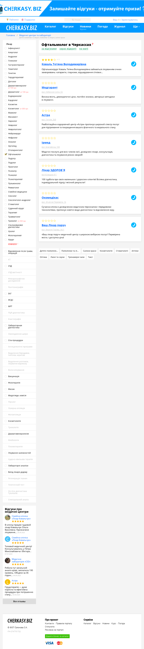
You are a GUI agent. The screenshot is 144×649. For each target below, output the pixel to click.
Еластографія (14, 319)
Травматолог (14, 216)
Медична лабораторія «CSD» (21, 560)
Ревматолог (13, 187)
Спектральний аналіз (18, 499)
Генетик (12, 73)
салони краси (60, 37)
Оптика (43, 257)
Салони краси (89, 250)
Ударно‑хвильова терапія (20, 459)
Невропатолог (15, 129)
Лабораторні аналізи (18, 465)
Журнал (83, 29)
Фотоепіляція (14, 414)
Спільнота (49, 626)
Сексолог (12, 196)
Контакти (49, 623)
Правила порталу (64, 623)
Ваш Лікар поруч (54, 225)
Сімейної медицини (17, 191)
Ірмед (46, 142)
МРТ (10, 306)
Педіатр (12, 158)
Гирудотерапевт (16, 77)
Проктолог (13, 166)
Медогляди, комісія (17, 395)
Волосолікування (16, 370)
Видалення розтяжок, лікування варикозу (18, 362)
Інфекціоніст (14, 48)
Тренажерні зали (76, 257)
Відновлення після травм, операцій (20, 252)
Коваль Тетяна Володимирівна (64, 64)
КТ (9, 259)
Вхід (115, 19)
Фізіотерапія (14, 382)
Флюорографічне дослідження (16, 279)
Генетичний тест (16, 484)
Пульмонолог (14, 183)
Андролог (12, 56)
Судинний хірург (16, 208)
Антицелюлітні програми (20, 346)
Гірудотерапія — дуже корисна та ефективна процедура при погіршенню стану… (19, 591)
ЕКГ (9, 293)
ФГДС (10, 300)
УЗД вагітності (15, 272)
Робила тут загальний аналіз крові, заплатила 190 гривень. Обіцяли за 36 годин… (19, 571)
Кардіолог (13, 100)
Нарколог (12, 121)
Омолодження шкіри (18, 334)
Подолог (12, 162)
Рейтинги (14, 19)
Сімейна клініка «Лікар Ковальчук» (21, 517)
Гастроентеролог (16, 65)
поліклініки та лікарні (47, 37)
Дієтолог (12, 81)
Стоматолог (13, 204)
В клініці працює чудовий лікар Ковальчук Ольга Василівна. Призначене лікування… (18, 528)
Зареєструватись (129, 19)
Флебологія (13, 440)
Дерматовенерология (18, 433)
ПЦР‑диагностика (16, 312)
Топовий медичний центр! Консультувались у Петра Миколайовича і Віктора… (18, 549)
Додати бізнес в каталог (57, 636)
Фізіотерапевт (15, 235)
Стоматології (122, 250)
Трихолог (12, 221)
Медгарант (50, 87)
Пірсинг (12, 401)
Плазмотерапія (15, 446)
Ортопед (12, 146)
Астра (14, 580)
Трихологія (13, 427)
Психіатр (12, 171)
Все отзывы (19, 601)
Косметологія (14, 421)
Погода (102, 26)
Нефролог (12, 137)
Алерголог (13, 52)
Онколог (12, 141)
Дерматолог (14, 92)
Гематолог (13, 69)
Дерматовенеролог (17, 85)
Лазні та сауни (58, 257)
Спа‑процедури (15, 340)
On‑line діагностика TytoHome (17, 492)
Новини (85, 26)
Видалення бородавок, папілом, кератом (19, 354)
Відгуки (68, 26)
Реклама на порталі (54, 630)
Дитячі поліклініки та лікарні (29, 37)
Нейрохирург (14, 133)
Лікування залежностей (19, 453)
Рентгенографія (15, 287)
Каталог (50, 26)
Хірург (11, 239)
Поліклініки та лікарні (71, 250)
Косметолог (13, 108)
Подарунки (29, 19)
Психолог (12, 175)
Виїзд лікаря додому (17, 472)
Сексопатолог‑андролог (19, 200)
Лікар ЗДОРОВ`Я (53, 170)
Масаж (11, 389)
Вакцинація (13, 376)
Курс (113, 623)
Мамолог (12, 112)
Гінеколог (12, 60)
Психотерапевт (15, 179)
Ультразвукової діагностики (15, 226)
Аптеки (135, 250)
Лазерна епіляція (16, 408)
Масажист (13, 117)
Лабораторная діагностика (15, 326)
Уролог (11, 231)
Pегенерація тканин (17, 478)
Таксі (90, 257)
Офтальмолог (14, 154)
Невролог (12, 125)
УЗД (10, 266)
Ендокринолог (15, 96)
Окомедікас (50, 197)
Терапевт (12, 212)
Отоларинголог (15, 150)
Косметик (12, 104)
